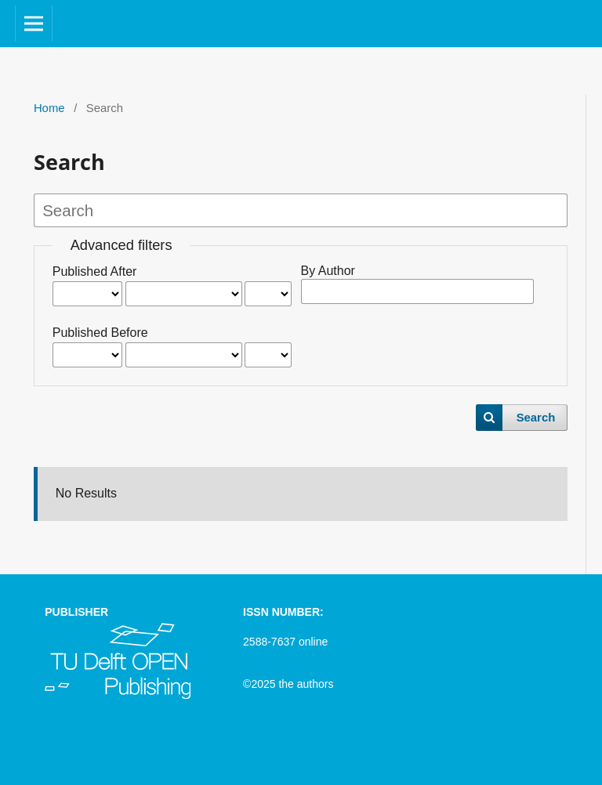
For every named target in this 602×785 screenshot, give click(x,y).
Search (536, 417)
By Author (328, 270)
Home (49, 108)
